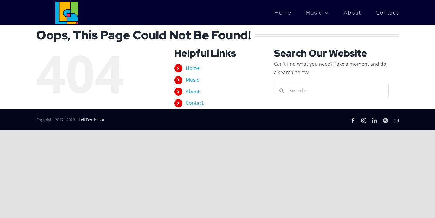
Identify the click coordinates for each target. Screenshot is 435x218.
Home (193, 68)
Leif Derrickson (92, 119)
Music (192, 80)
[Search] (281, 90)
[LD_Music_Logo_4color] (66, 4)
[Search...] (331, 90)
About (193, 91)
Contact (195, 103)
